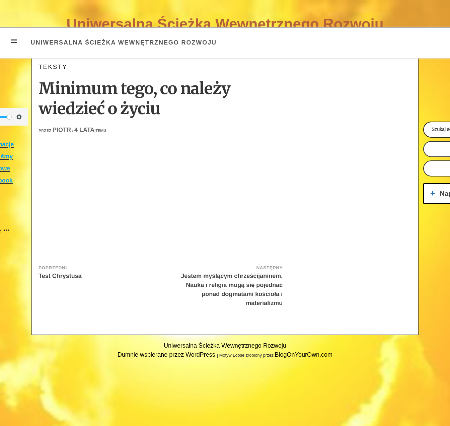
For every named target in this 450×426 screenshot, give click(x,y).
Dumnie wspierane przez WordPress (167, 354)
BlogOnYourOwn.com (303, 354)
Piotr (62, 130)
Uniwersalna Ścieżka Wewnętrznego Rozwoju (224, 24)
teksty (53, 67)
